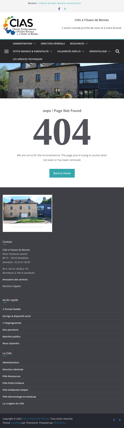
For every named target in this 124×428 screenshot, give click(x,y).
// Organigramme (12, 322)
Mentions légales (12, 286)
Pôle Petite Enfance (13, 383)
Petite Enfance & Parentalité (31, 51)
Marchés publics (12, 336)
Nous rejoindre (11, 343)
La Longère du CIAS (13, 403)
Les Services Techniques (27, 59)
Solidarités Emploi (69, 51)
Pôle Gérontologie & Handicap (19, 396)
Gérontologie (98, 51)
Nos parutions (10, 329)
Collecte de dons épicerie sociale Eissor (60, 3)
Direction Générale (53, 43)
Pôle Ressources (12, 376)
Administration (22, 43)
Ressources (77, 43)
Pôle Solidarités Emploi (15, 389)
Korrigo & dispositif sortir (17, 316)
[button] (34, 43)
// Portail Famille (12, 309)
